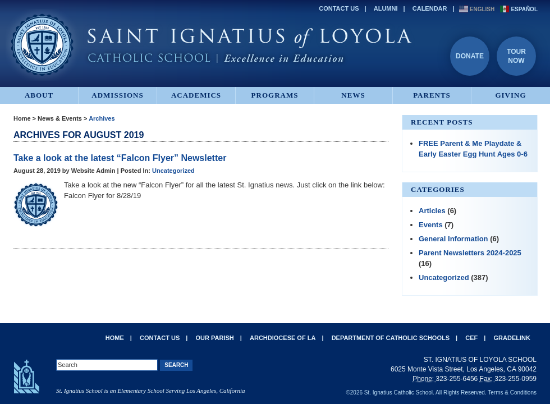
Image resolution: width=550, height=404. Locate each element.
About (39, 95)
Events (431, 225)
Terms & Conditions (512, 392)
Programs (275, 95)
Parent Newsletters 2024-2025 (470, 253)
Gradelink (512, 337)
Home (22, 118)
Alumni (386, 8)
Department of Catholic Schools (391, 337)
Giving (510, 95)
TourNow (516, 56)
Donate (470, 56)
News (353, 95)
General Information (453, 239)
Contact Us (339, 8)
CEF (471, 337)
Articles (432, 210)
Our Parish (215, 337)
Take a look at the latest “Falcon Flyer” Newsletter (119, 158)
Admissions (117, 95)
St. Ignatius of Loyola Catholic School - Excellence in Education (210, 45)
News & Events (60, 118)
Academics (196, 95)
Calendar (429, 8)
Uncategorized (173, 170)
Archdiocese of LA (282, 337)
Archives (101, 118)
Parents (432, 95)
